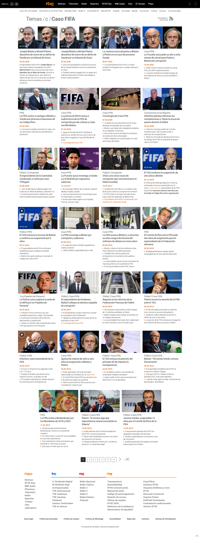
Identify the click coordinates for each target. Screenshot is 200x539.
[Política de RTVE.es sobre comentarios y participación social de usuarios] (166, 519)
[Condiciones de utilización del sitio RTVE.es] (28, 519)
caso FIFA (90, 375)
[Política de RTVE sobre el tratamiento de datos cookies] (71, 519)
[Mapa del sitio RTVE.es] (131, 519)
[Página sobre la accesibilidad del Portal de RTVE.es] (115, 519)
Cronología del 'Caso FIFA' (73, 323)
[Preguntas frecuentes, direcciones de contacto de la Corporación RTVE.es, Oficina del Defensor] (145, 519)
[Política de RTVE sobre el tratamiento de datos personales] (48, 519)
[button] (120, 459)
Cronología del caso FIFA (73, 143)
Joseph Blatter (154, 188)
